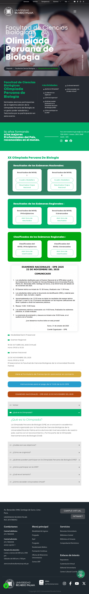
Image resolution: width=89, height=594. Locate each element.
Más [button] (67, 1)
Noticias (35, 1)
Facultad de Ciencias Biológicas (25, 68)
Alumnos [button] (57, 1)
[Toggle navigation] (75, 11)
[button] (6, 586)
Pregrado (9, 68)
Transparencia (45, 1)
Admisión (26, 1)
